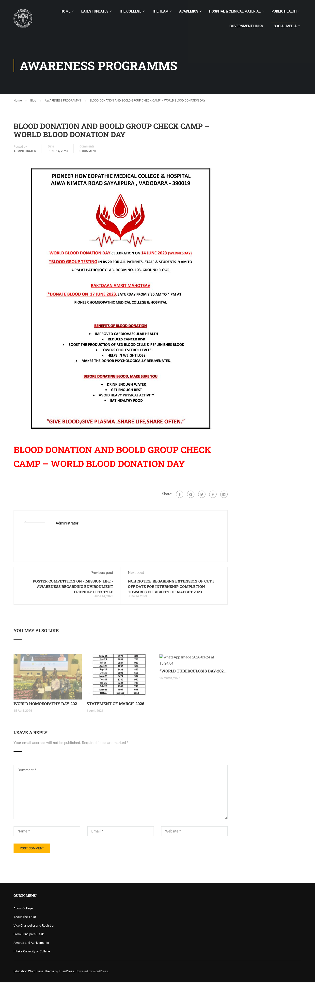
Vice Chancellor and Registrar (34, 948)
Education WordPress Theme (34, 994)
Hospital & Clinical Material (235, 11)
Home (65, 11)
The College (130, 11)
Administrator (25, 151)
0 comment (87, 151)
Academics (188, 11)
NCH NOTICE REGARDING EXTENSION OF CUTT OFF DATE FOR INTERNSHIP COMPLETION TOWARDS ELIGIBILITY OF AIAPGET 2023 (171, 586)
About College (23, 931)
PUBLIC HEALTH (284, 11)
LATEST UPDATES (94, 11)
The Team (160, 11)
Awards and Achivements (31, 965)
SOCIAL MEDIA (285, 26)
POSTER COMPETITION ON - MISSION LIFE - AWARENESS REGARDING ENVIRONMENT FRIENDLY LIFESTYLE (73, 586)
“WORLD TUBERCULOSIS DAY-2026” (193, 726)
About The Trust (25, 939)
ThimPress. (67, 994)
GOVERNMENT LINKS (246, 26)
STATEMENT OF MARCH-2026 (115, 726)
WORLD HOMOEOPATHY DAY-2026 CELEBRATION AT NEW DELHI (48, 726)
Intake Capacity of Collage (32, 974)
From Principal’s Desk (29, 957)
